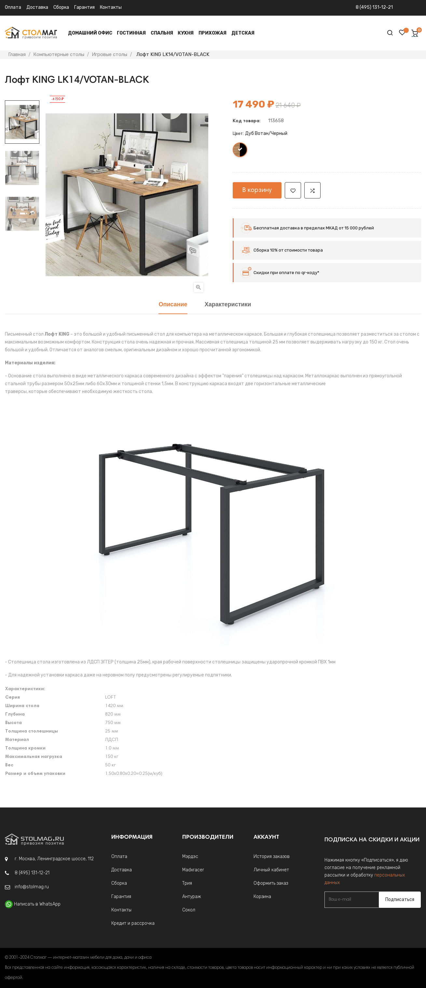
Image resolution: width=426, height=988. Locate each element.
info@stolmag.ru (32, 887)
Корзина (262, 896)
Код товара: (246, 121)
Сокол (188, 910)
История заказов (272, 856)
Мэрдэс (190, 856)
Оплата (13, 7)
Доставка (37, 7)
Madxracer (193, 870)
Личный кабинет (271, 870)
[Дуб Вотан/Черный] (240, 151)
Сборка (61, 7)
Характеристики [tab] (228, 305)
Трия (187, 883)
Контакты (111, 7)
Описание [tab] (172, 305)
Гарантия (84, 7)
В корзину (257, 190)
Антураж (191, 896)
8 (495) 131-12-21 (374, 7)
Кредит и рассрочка (133, 923)
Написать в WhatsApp (37, 904)
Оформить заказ (271, 883)
